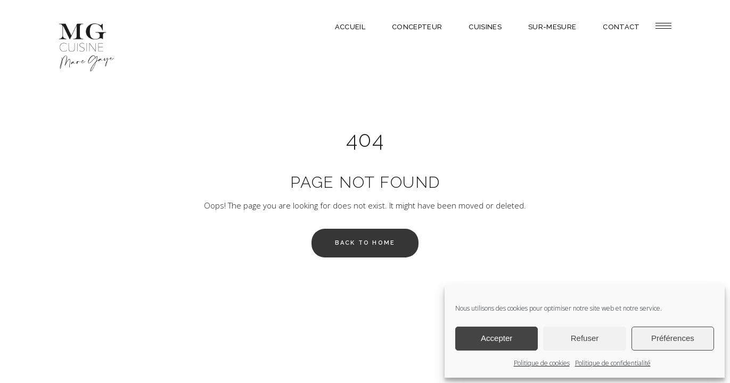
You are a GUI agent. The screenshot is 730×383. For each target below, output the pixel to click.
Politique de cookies (542, 363)
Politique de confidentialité (613, 363)
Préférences (672, 338)
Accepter (496, 338)
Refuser (585, 338)
